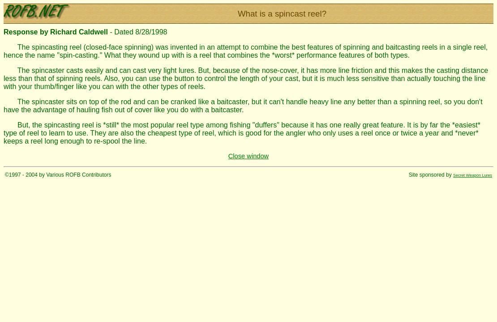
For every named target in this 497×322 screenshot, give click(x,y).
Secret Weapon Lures (472, 175)
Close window (248, 156)
